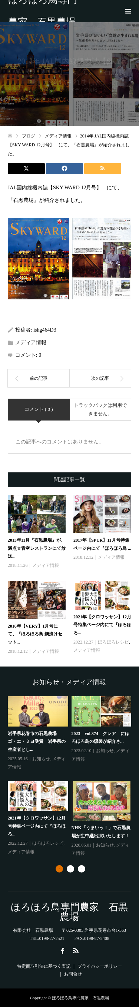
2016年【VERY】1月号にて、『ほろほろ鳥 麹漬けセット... (35, 634)
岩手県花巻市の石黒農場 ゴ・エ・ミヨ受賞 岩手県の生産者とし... (37, 741)
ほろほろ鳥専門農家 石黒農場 (42, 11)
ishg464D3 (44, 330)
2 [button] (70, 869)
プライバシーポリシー (99, 966)
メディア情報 (30, 342)
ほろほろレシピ (113, 642)
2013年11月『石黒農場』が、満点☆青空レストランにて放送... (37, 548)
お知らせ (41, 758)
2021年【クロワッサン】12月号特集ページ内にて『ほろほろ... (102, 624)
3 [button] (81, 869)
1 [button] (59, 869)
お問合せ (73, 974)
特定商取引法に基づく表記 (43, 966)
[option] (71, 777)
